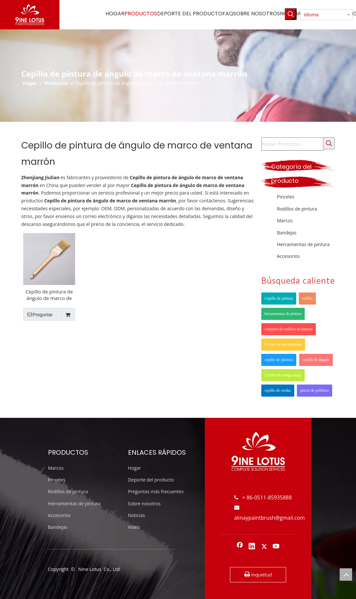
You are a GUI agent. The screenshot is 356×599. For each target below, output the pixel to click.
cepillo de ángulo (316, 359)
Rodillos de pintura (297, 209)
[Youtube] (276, 547)
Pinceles (285, 197)
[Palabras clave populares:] (291, 14)
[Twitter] (264, 547)
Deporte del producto (151, 480)
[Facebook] (240, 547)
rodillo (307, 298)
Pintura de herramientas (283, 344)
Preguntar (38, 314)
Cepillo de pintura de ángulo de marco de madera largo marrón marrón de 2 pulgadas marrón (49, 294)
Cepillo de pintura (279, 298)
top (346, 574)
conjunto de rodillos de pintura (289, 329)
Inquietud (258, 574)
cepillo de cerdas (278, 390)
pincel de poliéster (314, 390)
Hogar (134, 468)
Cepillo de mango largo (283, 375)
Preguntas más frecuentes (156, 491)
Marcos (285, 220)
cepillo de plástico (279, 359)
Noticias (136, 515)
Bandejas (287, 232)
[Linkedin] (252, 547)
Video (134, 527)
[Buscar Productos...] (292, 143)
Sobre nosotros (144, 503)
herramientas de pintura (283, 313)
